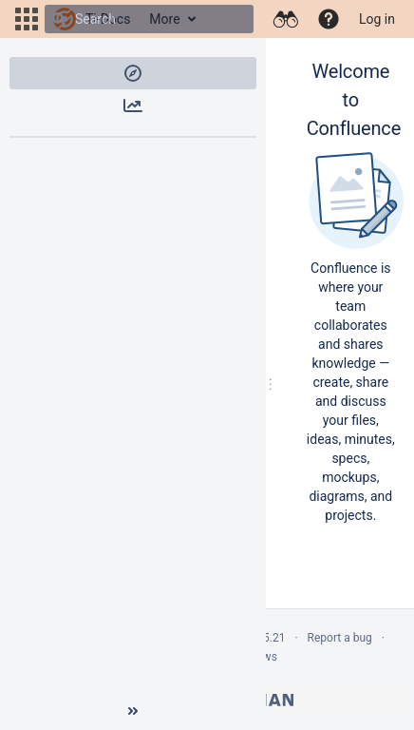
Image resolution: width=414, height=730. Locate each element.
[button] (26, 19)
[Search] (58, 19)
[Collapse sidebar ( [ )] (132, 711)
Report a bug (340, 637)
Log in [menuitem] (377, 19)
